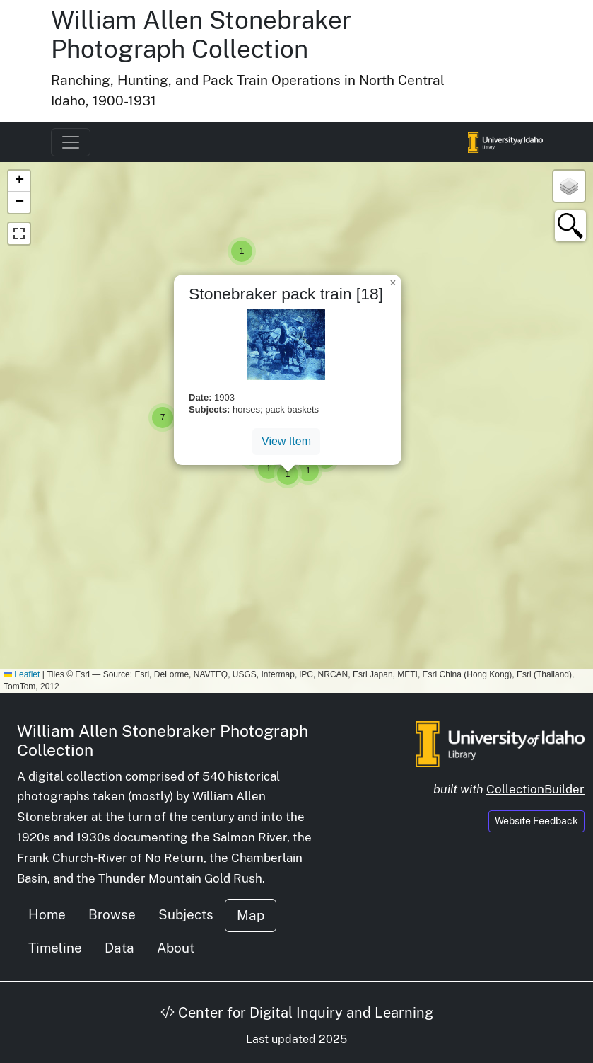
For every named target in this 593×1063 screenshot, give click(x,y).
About (175, 947)
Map (250, 915)
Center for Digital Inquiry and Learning (296, 1012)
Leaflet (22, 674)
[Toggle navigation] (70, 142)
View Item (286, 441)
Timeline (55, 947)
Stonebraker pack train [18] (286, 294)
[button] (242, 251)
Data (119, 947)
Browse (112, 914)
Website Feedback (536, 821)
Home (47, 914)
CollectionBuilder (535, 789)
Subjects (185, 914)
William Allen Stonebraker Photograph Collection (201, 35)
